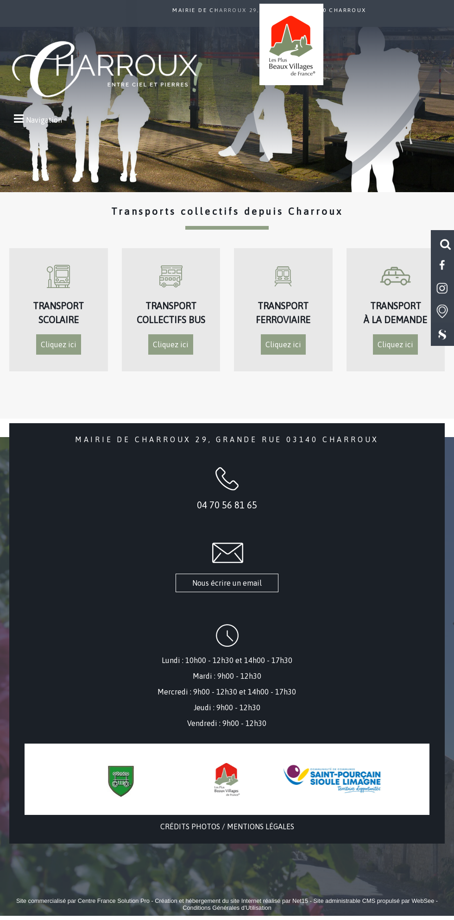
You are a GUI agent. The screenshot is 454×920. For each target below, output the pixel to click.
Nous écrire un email (227, 583)
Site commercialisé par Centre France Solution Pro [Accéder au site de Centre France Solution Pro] (83, 900)
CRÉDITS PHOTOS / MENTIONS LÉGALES (227, 826)
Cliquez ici (58, 344)
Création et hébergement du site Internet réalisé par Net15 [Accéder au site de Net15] (231, 900)
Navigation (44, 120)
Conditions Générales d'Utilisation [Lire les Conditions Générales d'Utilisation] (227, 907)
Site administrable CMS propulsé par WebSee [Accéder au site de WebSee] (373, 900)
